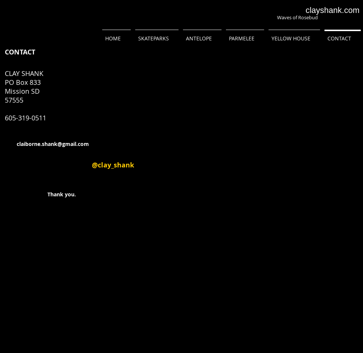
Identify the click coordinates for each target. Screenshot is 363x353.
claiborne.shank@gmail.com (53, 143)
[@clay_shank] (113, 165)
